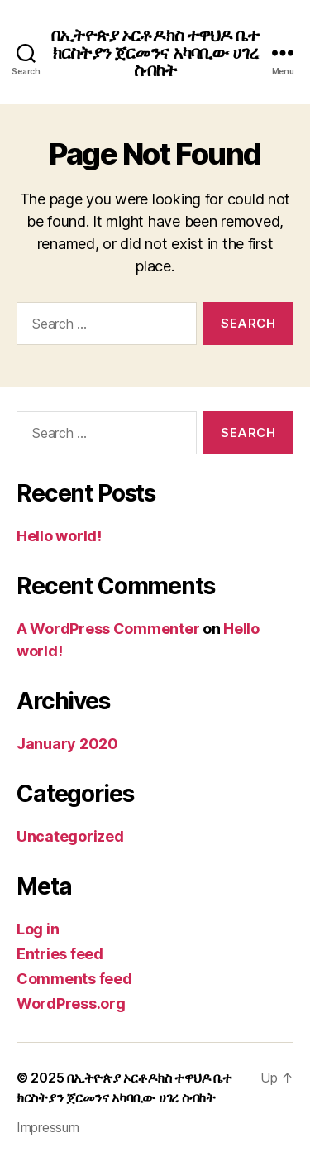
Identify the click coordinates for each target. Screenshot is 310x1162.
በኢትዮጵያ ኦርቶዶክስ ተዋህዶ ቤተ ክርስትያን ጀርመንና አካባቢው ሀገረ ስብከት (155, 52)
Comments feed (74, 978)
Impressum (48, 1127)
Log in (38, 929)
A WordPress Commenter (108, 628)
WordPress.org (71, 1003)
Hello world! (59, 536)
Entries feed (60, 954)
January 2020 (67, 743)
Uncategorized (70, 836)
